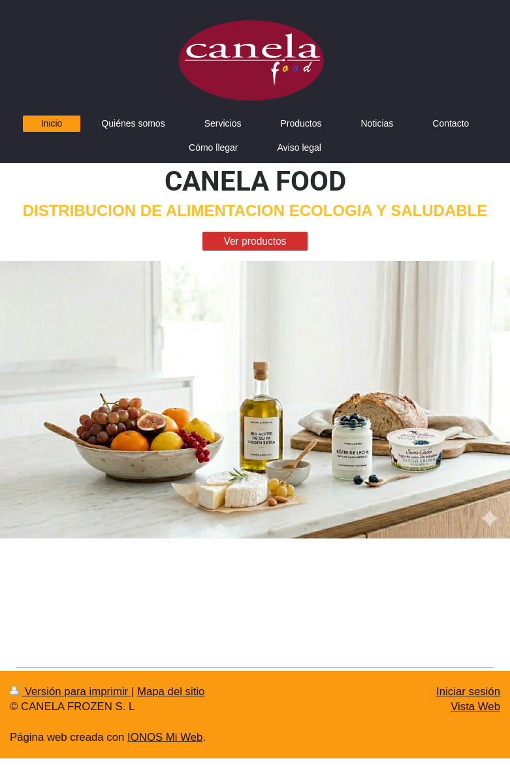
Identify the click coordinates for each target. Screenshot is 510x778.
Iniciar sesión (468, 691)
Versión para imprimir (70, 691)
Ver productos (254, 241)
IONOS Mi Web (164, 737)
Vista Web (475, 706)
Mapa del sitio (171, 691)
